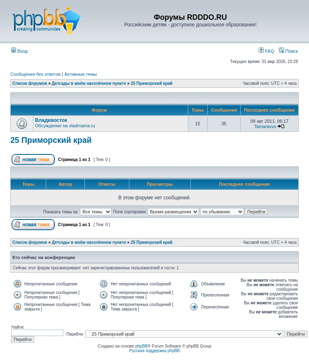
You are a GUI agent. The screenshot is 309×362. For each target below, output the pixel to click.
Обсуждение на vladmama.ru (65, 125)
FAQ (266, 51)
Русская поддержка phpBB (154, 350)
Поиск (288, 51)
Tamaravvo (265, 126)
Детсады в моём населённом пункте (89, 83)
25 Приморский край (151, 83)
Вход (19, 51)
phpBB (141, 346)
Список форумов (29, 83)
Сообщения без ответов (35, 74)
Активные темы (80, 74)
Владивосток (51, 120)
